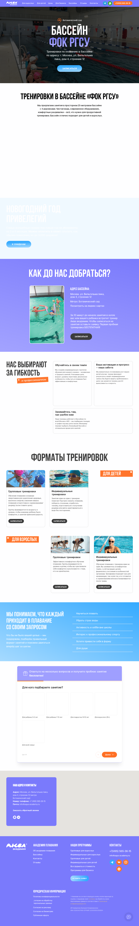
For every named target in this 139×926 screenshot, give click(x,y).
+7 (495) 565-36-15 (37, 801)
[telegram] (18, 817)
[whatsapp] (14, 817)
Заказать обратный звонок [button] (26, 810)
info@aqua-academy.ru (30, 804)
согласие (92, 899)
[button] (69, 68)
